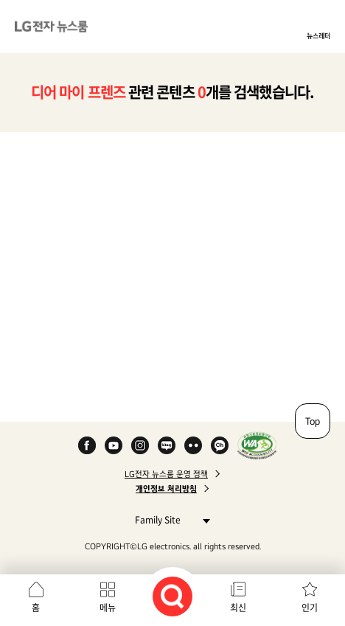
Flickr (193, 445)
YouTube (113, 445)
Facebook (87, 445)
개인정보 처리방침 (166, 489)
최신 (238, 607)
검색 (172, 596)
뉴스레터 (318, 35)
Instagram (140, 445)
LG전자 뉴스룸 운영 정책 (166, 474)
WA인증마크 (256, 445)
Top (312, 421)
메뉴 (108, 607)
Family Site (168, 519)
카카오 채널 (220, 445)
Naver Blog (166, 445)
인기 (310, 607)
